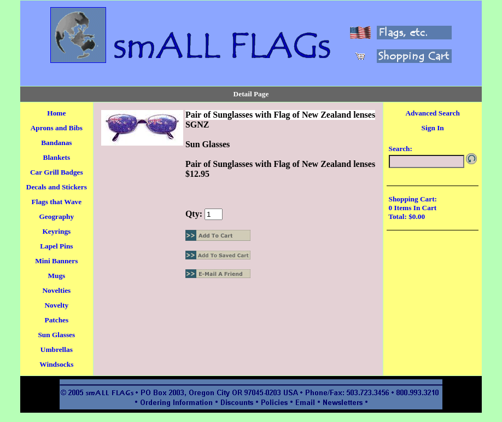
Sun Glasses (56, 335)
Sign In (433, 128)
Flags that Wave (57, 202)
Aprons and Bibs (57, 128)
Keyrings (56, 231)
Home (56, 113)
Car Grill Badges (56, 172)
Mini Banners (56, 261)
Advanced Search (432, 113)
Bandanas (56, 142)
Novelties (56, 290)
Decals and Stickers (56, 187)
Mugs (56, 275)
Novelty (56, 305)
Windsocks (56, 364)
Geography (56, 216)
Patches (56, 320)
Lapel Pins (56, 246)
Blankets (57, 157)
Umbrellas (56, 349)
